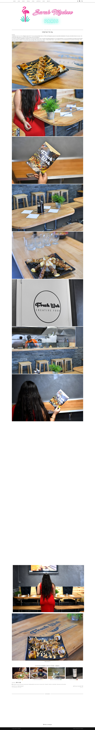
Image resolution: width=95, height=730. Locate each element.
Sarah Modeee (18, 728)
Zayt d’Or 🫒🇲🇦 (74, 679)
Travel (28, 1)
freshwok (59, 684)
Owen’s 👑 (20, 679)
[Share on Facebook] (17, 682)
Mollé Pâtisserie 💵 (55, 679)
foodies (50, 684)
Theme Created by (78, 728)
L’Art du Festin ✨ (38, 679)
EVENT (23, 1)
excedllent (41, 684)
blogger (21, 684)
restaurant (63, 684)
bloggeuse (26, 684)
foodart (46, 684)
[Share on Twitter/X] (18, 682)
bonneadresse (32, 684)
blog (18, 684)
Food (33, 1)
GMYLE (78, 687)
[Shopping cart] (80, 1)
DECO (44, 1)
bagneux (15, 684)
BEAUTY (48, 1)
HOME (14, 1)
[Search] (82, 1)
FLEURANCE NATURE (18, 687)
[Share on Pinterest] (20, 682)
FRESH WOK (47, 32)
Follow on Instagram (47, 724)
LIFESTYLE (38, 1)
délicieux (37, 684)
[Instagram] (77, 1)
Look (19, 1)
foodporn (54, 684)
